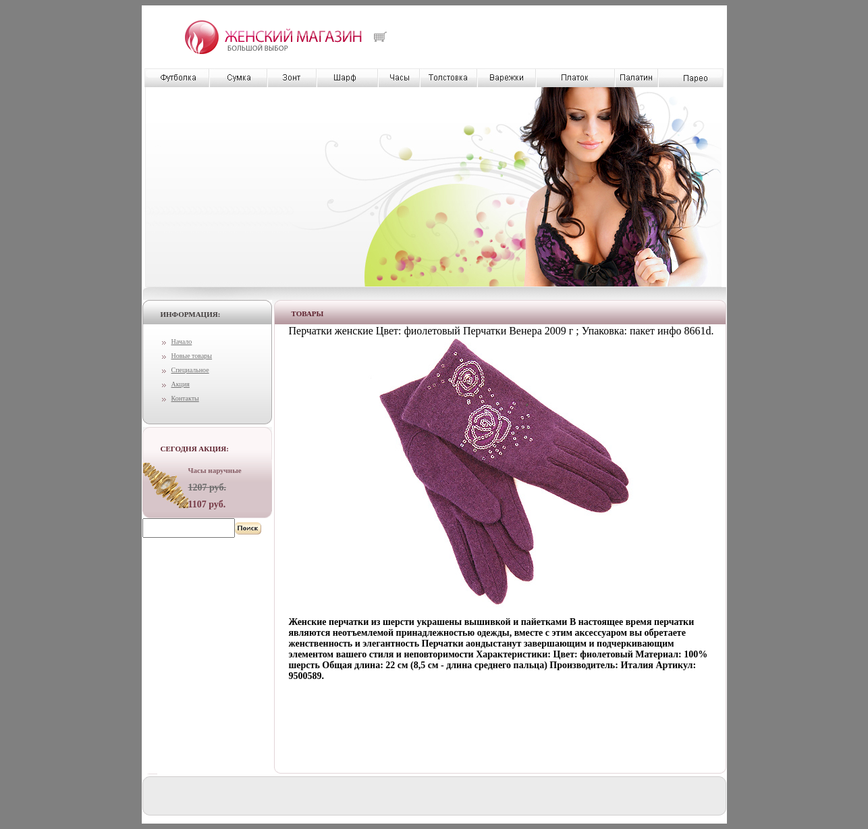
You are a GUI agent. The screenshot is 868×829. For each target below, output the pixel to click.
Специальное (190, 370)
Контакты (185, 398)
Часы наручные (215, 470)
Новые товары (192, 355)
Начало (181, 341)
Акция (180, 384)
